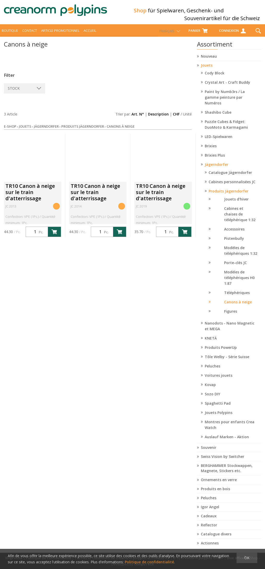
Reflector (209, 529)
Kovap (210, 389)
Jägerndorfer (216, 169)
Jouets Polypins (218, 417)
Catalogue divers (216, 538)
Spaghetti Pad (218, 407)
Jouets (206, 69)
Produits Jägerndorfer (228, 195)
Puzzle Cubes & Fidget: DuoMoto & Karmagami (226, 129)
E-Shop (10, 131)
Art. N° (137, 118)
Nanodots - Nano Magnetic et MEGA (229, 330)
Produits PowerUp (221, 352)
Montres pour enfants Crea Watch (229, 429)
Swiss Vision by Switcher (222, 461)
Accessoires (234, 233)
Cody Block (214, 77)
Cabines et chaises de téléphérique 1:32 (239, 219)
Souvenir (208, 452)
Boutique (10, 35)
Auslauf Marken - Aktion (227, 441)
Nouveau (209, 60)
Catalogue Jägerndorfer (230, 177)
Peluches (212, 370)
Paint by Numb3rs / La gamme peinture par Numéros (225, 102)
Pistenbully (234, 243)
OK (246, 557)
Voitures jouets (218, 380)
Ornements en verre (219, 484)
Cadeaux (209, 520)
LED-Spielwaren (218, 141)
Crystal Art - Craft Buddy (227, 86)
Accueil (90, 35)
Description (158, 118)
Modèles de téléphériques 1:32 (240, 255)
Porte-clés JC (235, 267)
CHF (176, 118)
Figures (230, 315)
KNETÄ (211, 342)
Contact (29, 35)
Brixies (211, 150)
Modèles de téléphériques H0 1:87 (239, 282)
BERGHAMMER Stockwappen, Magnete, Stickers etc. (227, 473)
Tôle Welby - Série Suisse (227, 361)
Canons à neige (238, 306)
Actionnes (210, 547)
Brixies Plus (215, 159)
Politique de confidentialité (149, 561)
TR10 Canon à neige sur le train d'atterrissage (30, 196)
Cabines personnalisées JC (232, 186)
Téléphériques (237, 297)
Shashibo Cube (218, 116)
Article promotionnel (60, 35)
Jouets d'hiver (236, 203)
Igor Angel (210, 511)
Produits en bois (215, 493)
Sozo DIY (212, 398)
